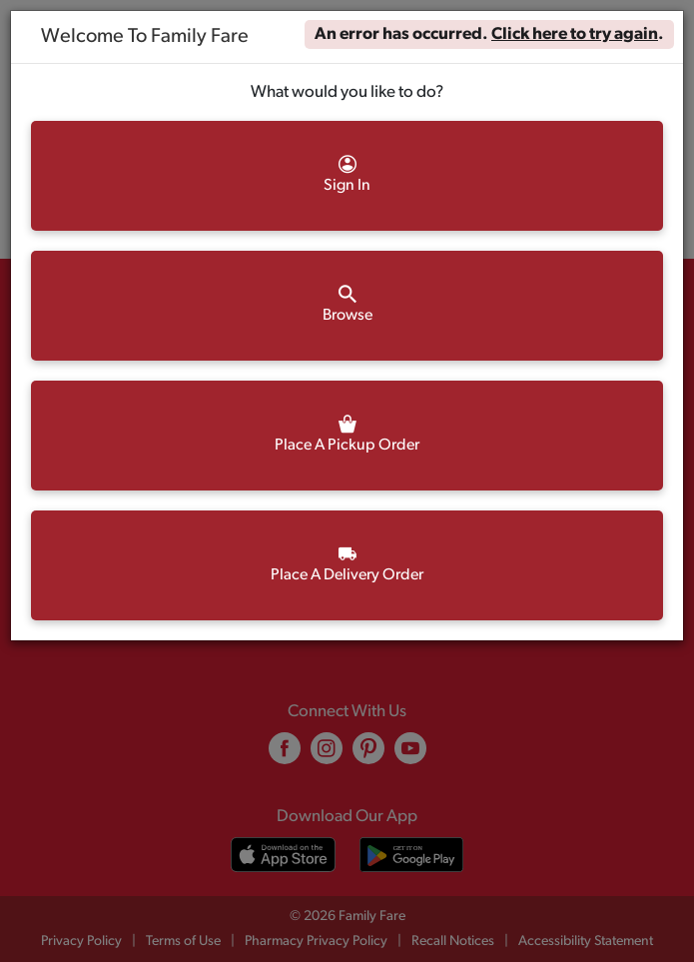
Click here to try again (574, 34)
